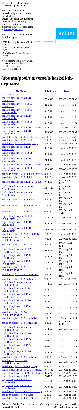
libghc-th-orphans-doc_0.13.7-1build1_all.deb (16, 256)
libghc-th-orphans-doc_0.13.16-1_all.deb (21, 127)
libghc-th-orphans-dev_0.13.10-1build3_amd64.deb (17, 229)
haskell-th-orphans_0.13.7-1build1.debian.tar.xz (14, 268)
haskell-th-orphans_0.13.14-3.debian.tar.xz (22, 174)
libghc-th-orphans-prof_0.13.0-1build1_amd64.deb (16, 352)
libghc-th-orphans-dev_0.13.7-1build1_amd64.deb (16, 262)
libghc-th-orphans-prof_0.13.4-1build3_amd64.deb (16, 301)
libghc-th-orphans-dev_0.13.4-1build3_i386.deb (16, 283)
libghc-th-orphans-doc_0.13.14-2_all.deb (21, 181)
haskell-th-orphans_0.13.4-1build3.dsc (20, 318)
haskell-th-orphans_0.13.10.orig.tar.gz (20, 244)
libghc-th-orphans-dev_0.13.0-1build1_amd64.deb (16, 340)
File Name (21, 91)
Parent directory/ (10, 94)
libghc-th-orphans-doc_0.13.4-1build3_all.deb (16, 307)
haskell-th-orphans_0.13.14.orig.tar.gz (20, 211)
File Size (49, 91)
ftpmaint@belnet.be (13, 29)
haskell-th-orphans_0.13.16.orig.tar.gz (20, 143)
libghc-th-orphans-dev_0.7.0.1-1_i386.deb (22, 369)
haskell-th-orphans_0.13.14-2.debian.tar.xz (22, 205)
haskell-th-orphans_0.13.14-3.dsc (18, 177)
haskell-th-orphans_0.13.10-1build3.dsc (21, 234)
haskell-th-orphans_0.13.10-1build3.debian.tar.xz (15, 238)
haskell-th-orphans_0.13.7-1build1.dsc (20, 274)
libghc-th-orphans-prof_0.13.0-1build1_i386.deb (16, 334)
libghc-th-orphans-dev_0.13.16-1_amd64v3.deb (17, 117)
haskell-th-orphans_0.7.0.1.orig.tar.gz (20, 398)
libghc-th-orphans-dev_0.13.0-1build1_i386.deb (16, 328)
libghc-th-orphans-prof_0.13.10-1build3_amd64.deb (17, 217)
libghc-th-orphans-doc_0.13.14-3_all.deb (21, 164)
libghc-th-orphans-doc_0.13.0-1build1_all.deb (16, 346)
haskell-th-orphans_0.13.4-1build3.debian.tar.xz (14, 313)
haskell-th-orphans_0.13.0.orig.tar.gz (19, 366)
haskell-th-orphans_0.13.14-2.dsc (18, 199)
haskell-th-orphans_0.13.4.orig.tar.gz (19, 322)
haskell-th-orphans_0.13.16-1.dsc (18, 140)
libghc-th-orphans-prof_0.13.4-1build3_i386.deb (16, 289)
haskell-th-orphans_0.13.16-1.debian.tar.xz (22, 137)
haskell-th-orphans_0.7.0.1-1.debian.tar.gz (22, 391)
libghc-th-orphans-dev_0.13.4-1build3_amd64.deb (16, 295)
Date (66, 91)
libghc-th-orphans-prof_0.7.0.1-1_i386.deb (22, 373)
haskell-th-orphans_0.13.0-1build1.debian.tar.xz (14, 361)
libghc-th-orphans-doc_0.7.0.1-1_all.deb (21, 376)
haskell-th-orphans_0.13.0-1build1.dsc (20, 357)
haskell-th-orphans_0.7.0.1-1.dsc (17, 394)
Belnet (5, 404)
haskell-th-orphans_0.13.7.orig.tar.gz (19, 279)
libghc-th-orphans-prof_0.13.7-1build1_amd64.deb (16, 250)
